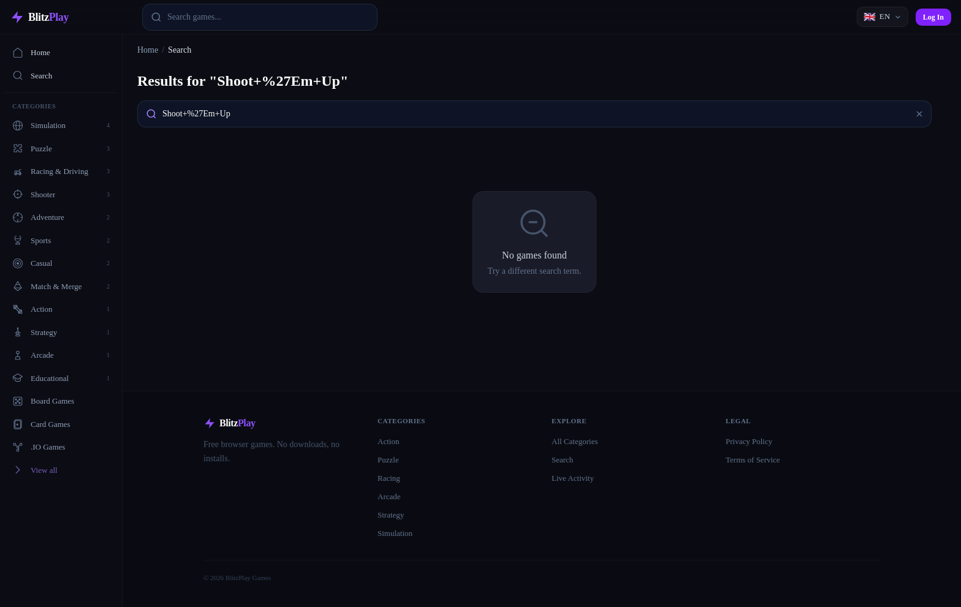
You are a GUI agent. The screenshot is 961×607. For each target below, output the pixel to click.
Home (31, 52)
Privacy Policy (749, 441)
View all (35, 469)
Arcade (389, 496)
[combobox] (260, 17)
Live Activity (573, 478)
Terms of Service (753, 459)
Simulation (395, 533)
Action (388, 441)
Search (32, 75)
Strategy (391, 514)
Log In (933, 17)
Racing (389, 478)
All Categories (575, 441)
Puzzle (388, 459)
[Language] (882, 17)
